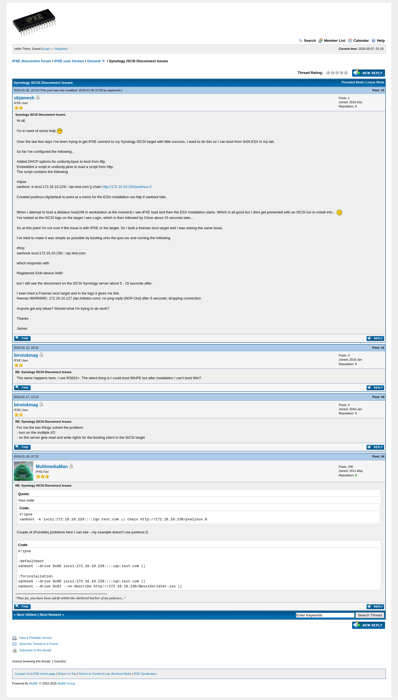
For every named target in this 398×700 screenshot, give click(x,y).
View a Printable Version (35, 637)
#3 (382, 397)
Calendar (358, 40)
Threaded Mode (352, 82)
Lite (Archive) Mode (118, 673)
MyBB (33, 683)
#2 (382, 347)
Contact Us (22, 673)
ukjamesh (114, 90)
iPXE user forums (69, 61)
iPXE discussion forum (31, 61)
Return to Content (90, 673)
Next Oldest (26, 615)
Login (46, 48)
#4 (382, 456)
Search (307, 40)
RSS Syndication (145, 673)
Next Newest (50, 615)
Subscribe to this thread (35, 650)
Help (378, 40)
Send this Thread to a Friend (38, 643)
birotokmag (26, 355)
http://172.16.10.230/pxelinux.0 (126, 187)
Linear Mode (375, 82)
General (93, 61)
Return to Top (67, 673)
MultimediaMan (52, 466)
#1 (382, 90)
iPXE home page (44, 673)
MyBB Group (66, 683)
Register (60, 48)
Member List (331, 40)
